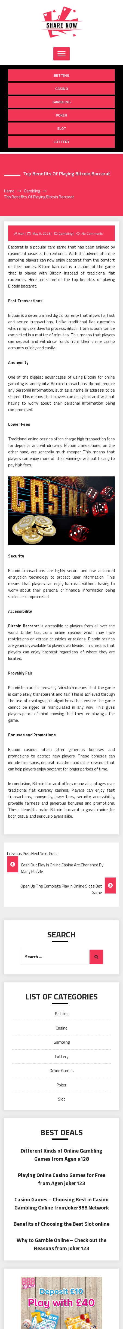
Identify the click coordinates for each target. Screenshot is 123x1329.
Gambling (62, 102)
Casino (61, 88)
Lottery (62, 141)
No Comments (92, 233)
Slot (61, 128)
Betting (61, 75)
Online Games (62, 1070)
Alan (21, 233)
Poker (61, 115)
